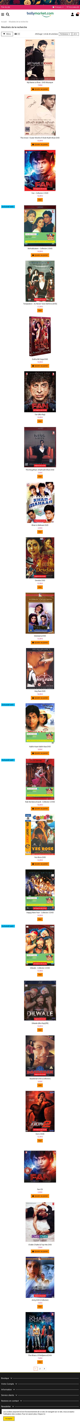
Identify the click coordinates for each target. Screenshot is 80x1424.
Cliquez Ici (41, 1414)
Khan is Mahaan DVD (40, 525)
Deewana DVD (40, 636)
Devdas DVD (40, 580)
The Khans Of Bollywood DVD (40, 1355)
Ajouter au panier (40, 89)
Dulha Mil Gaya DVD (40, 359)
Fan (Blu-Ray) (40, 414)
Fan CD (40, 1189)
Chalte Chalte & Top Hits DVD (40, 1245)
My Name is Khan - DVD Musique (40, 82)
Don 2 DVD (40, 1134)
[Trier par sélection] (65, 34)
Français (58, 7)
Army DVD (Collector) (40, 1300)
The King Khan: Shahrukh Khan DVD (40, 470)
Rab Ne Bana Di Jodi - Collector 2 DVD (40, 802)
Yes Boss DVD (40, 857)
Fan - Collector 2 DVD (40, 193)
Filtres (7, 34)
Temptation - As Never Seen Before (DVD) (40, 304)
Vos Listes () (72, 7)
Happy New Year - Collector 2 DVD (40, 913)
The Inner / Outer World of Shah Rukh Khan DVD (40, 138)
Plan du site (5, 7)
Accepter (8, 1418)
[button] (2, 14)
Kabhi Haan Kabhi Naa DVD (40, 747)
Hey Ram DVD (40, 691)
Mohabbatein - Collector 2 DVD (40, 248)
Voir (40, 200)
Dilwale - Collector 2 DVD (40, 968)
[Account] (72, 14)
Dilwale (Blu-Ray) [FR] (40, 1023)
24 (75, 34)
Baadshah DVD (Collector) (40, 1079)
